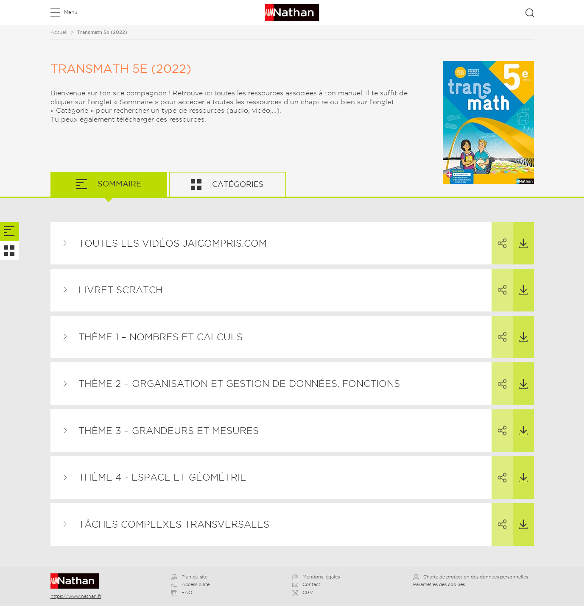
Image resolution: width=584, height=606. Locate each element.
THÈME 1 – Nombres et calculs (160, 337)
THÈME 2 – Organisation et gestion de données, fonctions (239, 383)
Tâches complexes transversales (173, 524)
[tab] (9, 231)
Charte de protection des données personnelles (470, 576)
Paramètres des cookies (439, 584)
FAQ (181, 592)
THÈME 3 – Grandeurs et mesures (168, 430)
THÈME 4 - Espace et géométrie (162, 477)
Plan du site (189, 576)
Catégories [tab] (237, 184)
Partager (499, 235)
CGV (302, 592)
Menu (70, 12)
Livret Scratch (120, 290)
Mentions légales (316, 576)
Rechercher (529, 12)
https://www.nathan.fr (75, 596)
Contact (306, 584)
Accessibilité (190, 584)
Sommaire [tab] (118, 184)
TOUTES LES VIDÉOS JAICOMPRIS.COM (172, 243)
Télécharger (520, 235)
